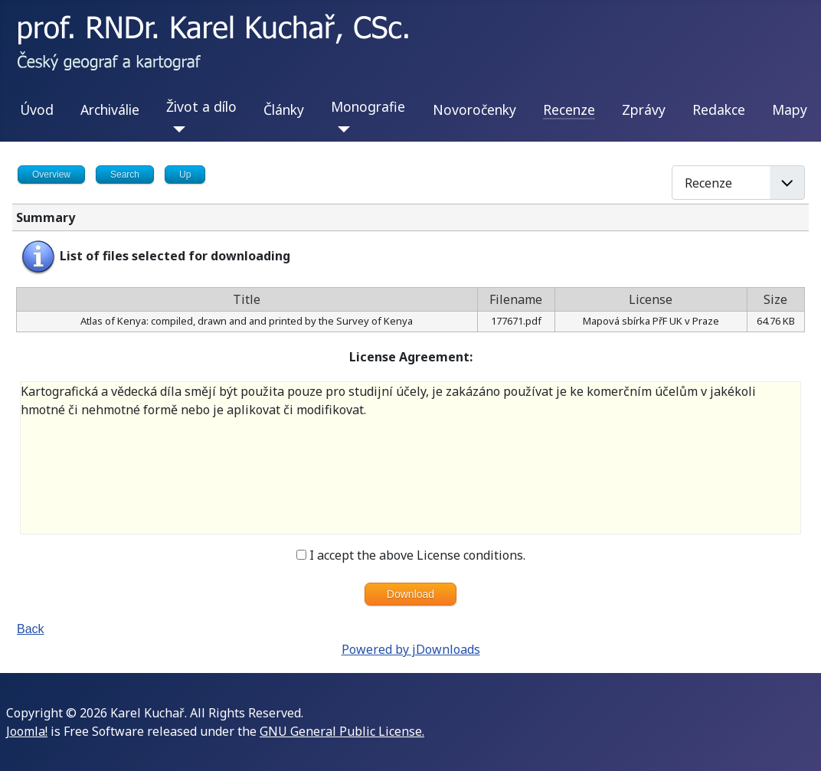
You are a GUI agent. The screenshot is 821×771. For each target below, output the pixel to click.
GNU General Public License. (342, 731)
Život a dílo (201, 106)
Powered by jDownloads (411, 649)
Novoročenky (474, 109)
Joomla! (26, 731)
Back (30, 628)
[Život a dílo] (175, 129)
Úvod (37, 109)
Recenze (569, 109)
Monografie (368, 106)
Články (283, 109)
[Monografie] (340, 129)
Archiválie (109, 109)
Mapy (789, 109)
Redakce (718, 109)
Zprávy (644, 109)
